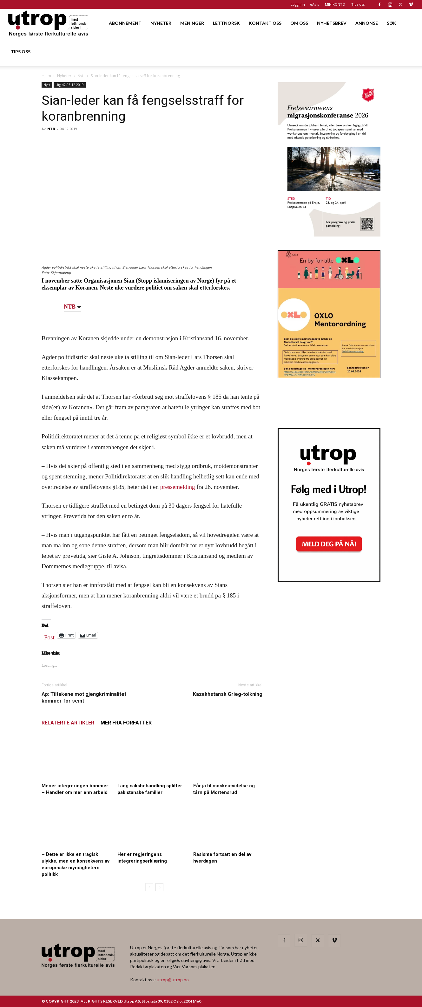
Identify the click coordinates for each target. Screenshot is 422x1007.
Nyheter (64, 75)
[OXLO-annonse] (329, 376)
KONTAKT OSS (265, 23)
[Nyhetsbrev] (329, 580)
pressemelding (177, 486)
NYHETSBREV (331, 23)
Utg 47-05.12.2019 (70, 85)
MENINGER (192, 23)
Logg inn (298, 4)
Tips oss (358, 4)
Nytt (81, 75)
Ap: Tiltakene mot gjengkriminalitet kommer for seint (84, 697)
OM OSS (299, 23)
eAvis (314, 4)
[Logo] (48, 23)
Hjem (46, 75)
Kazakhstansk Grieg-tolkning (227, 694)
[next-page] (159, 887)
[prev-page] (149, 887)
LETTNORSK (226, 23)
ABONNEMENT (125, 23)
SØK (391, 23)
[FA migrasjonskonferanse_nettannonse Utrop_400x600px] (329, 234)
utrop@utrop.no (173, 979)
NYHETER (160, 23)
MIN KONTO (335, 4)
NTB (51, 128)
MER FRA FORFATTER (126, 723)
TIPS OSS (20, 51)
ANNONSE (366, 23)
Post (49, 636)
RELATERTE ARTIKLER (68, 723)
